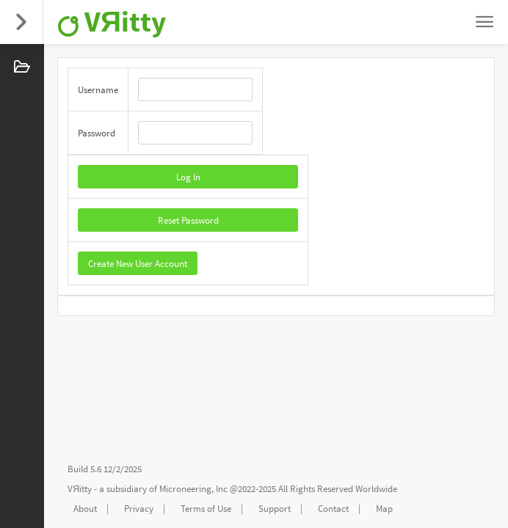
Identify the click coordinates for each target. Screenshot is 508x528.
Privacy (138, 508)
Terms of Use (206, 508)
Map (384, 508)
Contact (333, 508)
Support (274, 508)
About (85, 508)
